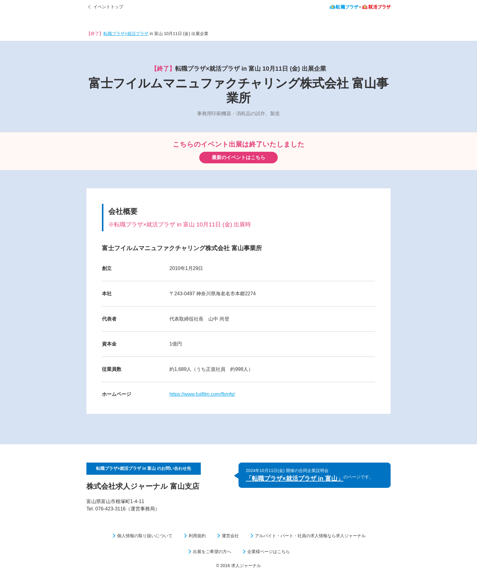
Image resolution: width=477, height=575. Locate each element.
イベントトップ (108, 6)
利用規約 (197, 535)
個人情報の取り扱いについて (144, 535)
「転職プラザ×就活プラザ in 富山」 (294, 478)
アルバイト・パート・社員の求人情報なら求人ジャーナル (310, 535)
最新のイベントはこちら (238, 157)
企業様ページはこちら (268, 551)
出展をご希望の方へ (212, 551)
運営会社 (230, 535)
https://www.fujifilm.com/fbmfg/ (202, 394)
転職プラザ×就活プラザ (125, 33)
